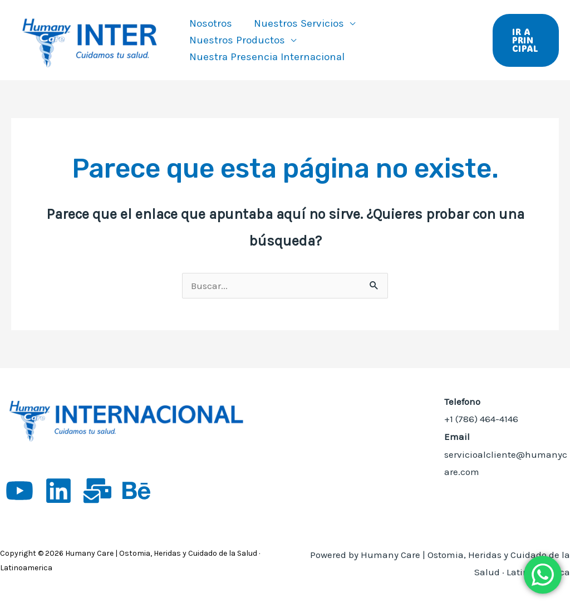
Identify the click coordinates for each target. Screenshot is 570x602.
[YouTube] (19, 490)
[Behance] (136, 490)
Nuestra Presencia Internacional (266, 57)
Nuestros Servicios (298, 23)
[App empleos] (97, 490)
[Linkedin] (58, 490)
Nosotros (210, 23)
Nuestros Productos (236, 40)
